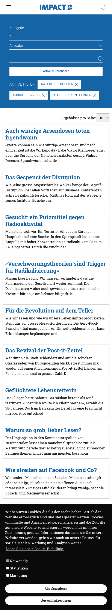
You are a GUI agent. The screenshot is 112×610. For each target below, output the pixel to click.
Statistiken (17, 568)
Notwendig (17, 560)
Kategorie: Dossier (59, 84)
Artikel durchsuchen (56, 71)
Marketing (16, 575)
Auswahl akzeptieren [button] (56, 600)
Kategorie (16, 28)
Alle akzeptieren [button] (56, 589)
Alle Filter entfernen (74, 95)
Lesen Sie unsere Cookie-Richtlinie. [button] (35, 548)
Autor (13, 37)
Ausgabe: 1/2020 (28, 95)
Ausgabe (16, 46)
